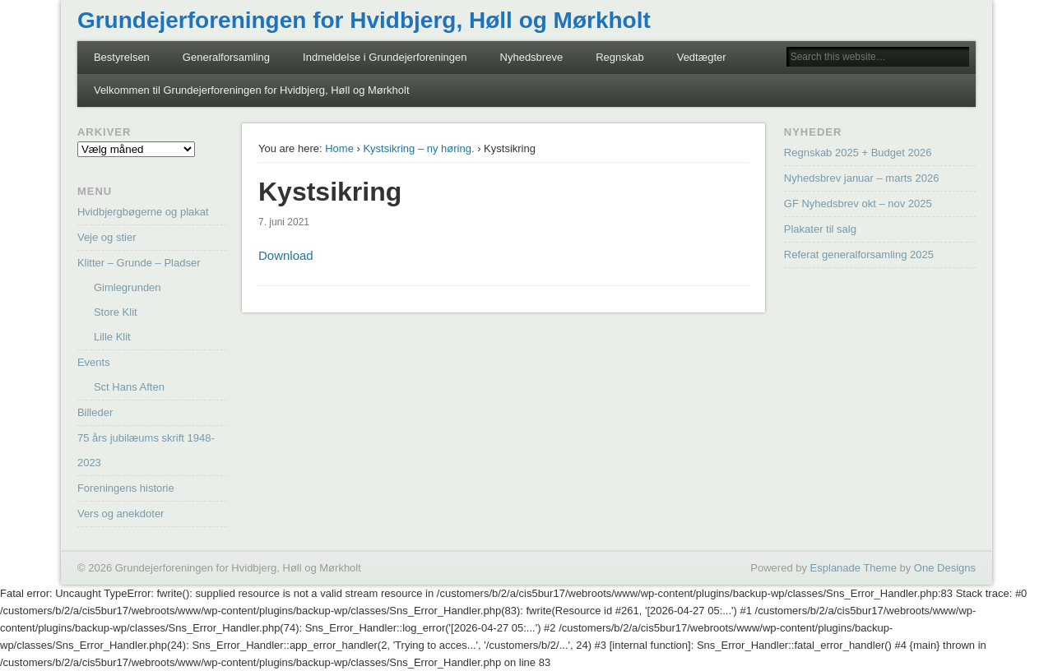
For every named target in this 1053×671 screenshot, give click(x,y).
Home (339, 148)
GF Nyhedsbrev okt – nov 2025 (858, 203)
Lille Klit (112, 337)
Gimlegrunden (127, 287)
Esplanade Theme (853, 568)
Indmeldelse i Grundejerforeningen (384, 57)
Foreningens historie (125, 488)
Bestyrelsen (122, 57)
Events (93, 362)
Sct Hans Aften (129, 387)
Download (285, 255)
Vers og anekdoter (121, 513)
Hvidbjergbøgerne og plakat (143, 212)
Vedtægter (701, 57)
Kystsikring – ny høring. (418, 148)
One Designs (945, 568)
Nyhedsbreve (532, 57)
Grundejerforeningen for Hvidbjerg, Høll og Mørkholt (364, 20)
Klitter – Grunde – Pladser (139, 263)
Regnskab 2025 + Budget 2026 (858, 152)
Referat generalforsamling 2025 (859, 254)
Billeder (95, 412)
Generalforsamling (226, 57)
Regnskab (620, 57)
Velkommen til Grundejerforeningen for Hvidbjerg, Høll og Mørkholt (252, 90)
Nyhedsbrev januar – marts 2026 (861, 178)
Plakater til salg (820, 229)
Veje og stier (107, 237)
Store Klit (115, 312)
